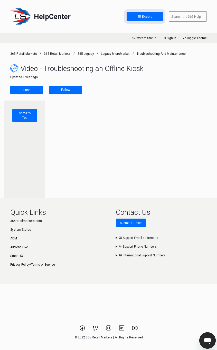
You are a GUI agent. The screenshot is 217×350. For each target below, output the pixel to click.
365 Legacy (86, 54)
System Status (143, 38)
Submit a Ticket (131, 223)
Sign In (169, 38)
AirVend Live (19, 247)
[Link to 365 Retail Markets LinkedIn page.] (122, 329)
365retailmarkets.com (26, 221)
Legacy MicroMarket (115, 54)
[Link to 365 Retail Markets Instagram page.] (109, 329)
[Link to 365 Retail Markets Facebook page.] (82, 329)
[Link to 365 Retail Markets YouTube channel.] (135, 329)
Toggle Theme (194, 38)
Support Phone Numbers (138, 246)
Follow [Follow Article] (65, 90)
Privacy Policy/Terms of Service (32, 264)
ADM (13, 238)
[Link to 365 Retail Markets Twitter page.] (95, 329)
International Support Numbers (142, 255)
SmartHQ (16, 256)
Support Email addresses (138, 238)
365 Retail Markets (23, 54)
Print (26, 90)
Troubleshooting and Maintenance (161, 54)
